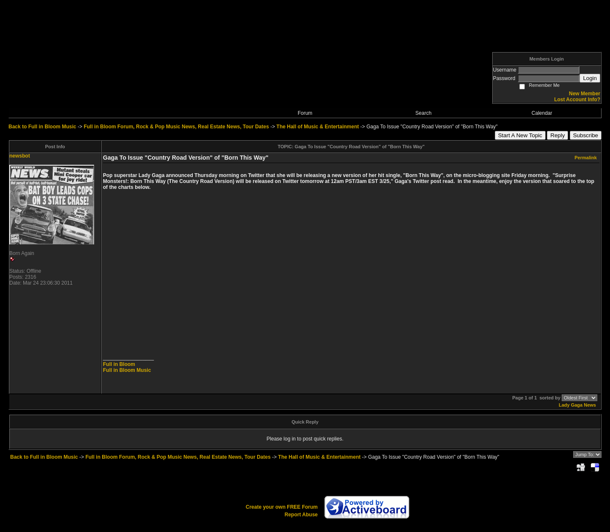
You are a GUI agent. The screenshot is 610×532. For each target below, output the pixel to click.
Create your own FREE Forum (282, 507)
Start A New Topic (520, 135)
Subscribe (585, 135)
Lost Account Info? (577, 100)
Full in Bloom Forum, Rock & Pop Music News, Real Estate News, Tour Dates (176, 127)
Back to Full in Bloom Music (42, 127)
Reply (557, 135)
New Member (584, 94)
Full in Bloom (119, 364)
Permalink (585, 157)
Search (424, 113)
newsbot (19, 156)
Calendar (542, 113)
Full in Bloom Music (127, 370)
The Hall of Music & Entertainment (318, 127)
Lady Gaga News (577, 404)
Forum (305, 113)
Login (590, 78)
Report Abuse (301, 515)
